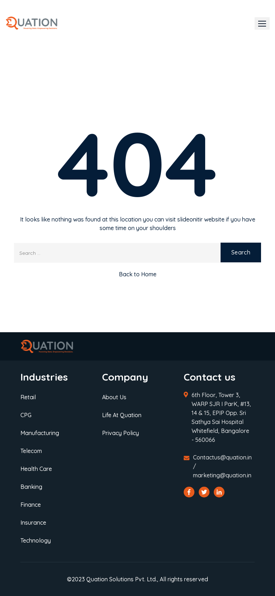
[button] (262, 23)
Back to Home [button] (137, 274)
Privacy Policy (120, 433)
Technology (35, 540)
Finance (30, 504)
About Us (114, 397)
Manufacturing (39, 433)
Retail (28, 397)
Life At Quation (121, 415)
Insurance (33, 522)
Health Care (36, 468)
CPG (26, 415)
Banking (31, 486)
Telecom (31, 450)
